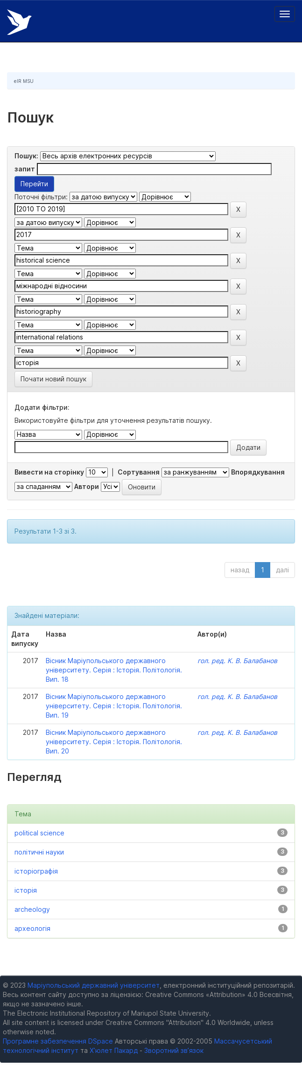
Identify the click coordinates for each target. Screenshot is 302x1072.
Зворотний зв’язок (174, 1050)
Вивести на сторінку (49, 472)
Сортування (139, 472)
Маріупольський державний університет (94, 985)
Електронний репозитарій (19, 22)
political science (39, 833)
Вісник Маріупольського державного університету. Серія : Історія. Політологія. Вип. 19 (114, 705)
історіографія (36, 871)
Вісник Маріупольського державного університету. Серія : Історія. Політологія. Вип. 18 (114, 670)
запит (24, 169)
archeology (32, 909)
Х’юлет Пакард (114, 1050)
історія (25, 890)
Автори (86, 486)
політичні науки (39, 852)
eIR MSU (24, 81)
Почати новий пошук (53, 379)
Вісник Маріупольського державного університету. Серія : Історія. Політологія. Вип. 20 (114, 741)
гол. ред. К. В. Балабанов (237, 661)
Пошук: (26, 156)
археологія (32, 928)
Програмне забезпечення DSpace (58, 1041)
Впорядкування (258, 472)
